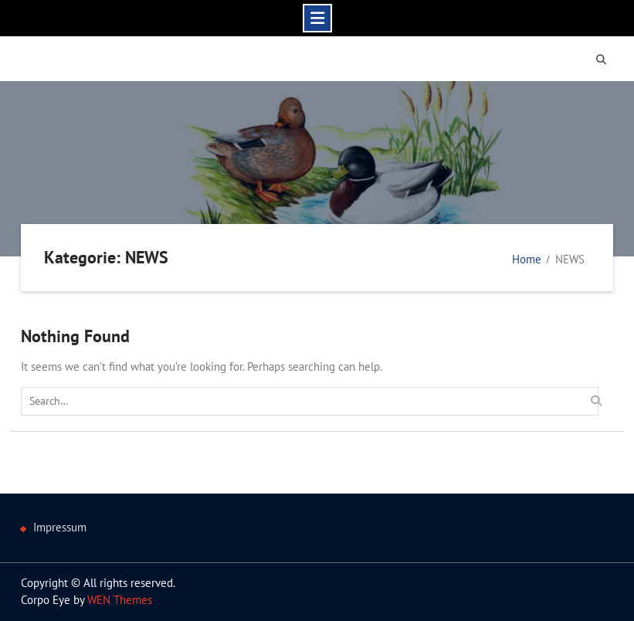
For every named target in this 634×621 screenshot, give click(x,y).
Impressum (59, 527)
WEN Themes (119, 599)
